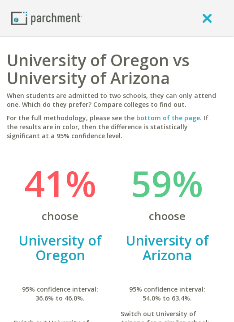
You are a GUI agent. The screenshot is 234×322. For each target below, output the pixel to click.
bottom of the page (168, 118)
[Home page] (46, 17)
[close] (207, 18)
